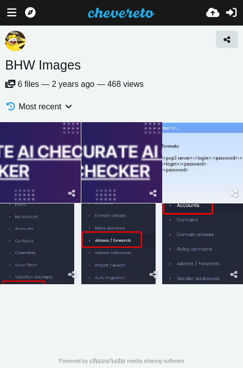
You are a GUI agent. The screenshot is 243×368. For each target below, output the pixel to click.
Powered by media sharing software (121, 361)
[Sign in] (231, 13)
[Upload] (212, 13)
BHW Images (43, 65)
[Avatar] (15, 41)
